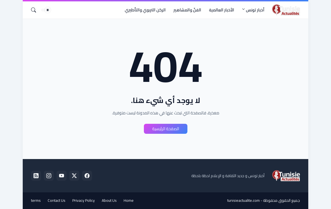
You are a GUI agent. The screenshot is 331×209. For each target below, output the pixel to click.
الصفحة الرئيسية (165, 129)
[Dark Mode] (45, 10)
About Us (109, 200)
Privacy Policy (83, 200)
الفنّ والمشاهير (187, 10)
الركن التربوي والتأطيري (145, 10)
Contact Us (56, 200)
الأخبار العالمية (221, 10)
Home (129, 200)
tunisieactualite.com (243, 200)
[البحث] (35, 10)
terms (36, 200)
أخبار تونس (255, 10)
